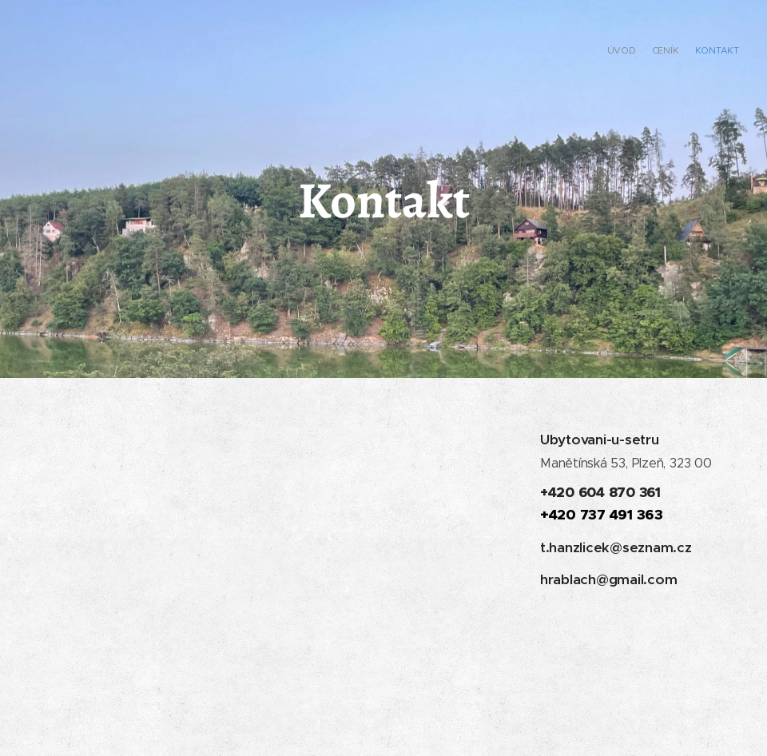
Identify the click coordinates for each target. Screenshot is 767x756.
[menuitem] (709, 52)
